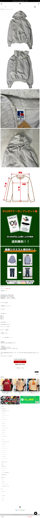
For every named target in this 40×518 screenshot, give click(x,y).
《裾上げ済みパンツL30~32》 (6, 441)
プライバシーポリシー (22, 514)
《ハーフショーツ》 (4, 454)
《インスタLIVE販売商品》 (5, 472)
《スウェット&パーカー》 (5, 415)
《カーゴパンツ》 (4, 456)
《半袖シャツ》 (4, 432)
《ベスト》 (3, 421)
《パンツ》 (2, 439)
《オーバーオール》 (4, 468)
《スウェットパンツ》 (5, 458)
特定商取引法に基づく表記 (5, 486)
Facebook (3, 491)
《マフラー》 (3, 470)
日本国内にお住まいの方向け (20, 364)
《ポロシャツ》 (4, 434)
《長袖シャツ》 (4, 423)
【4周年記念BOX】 (4, 474)
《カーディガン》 (4, 436)
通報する (37, 374)
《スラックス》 (4, 452)
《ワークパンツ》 (4, 450)
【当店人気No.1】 (4, 408)
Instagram (3, 495)
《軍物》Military (3, 466)
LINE (2, 497)
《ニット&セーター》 (4, 419)
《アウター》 (3, 417)
